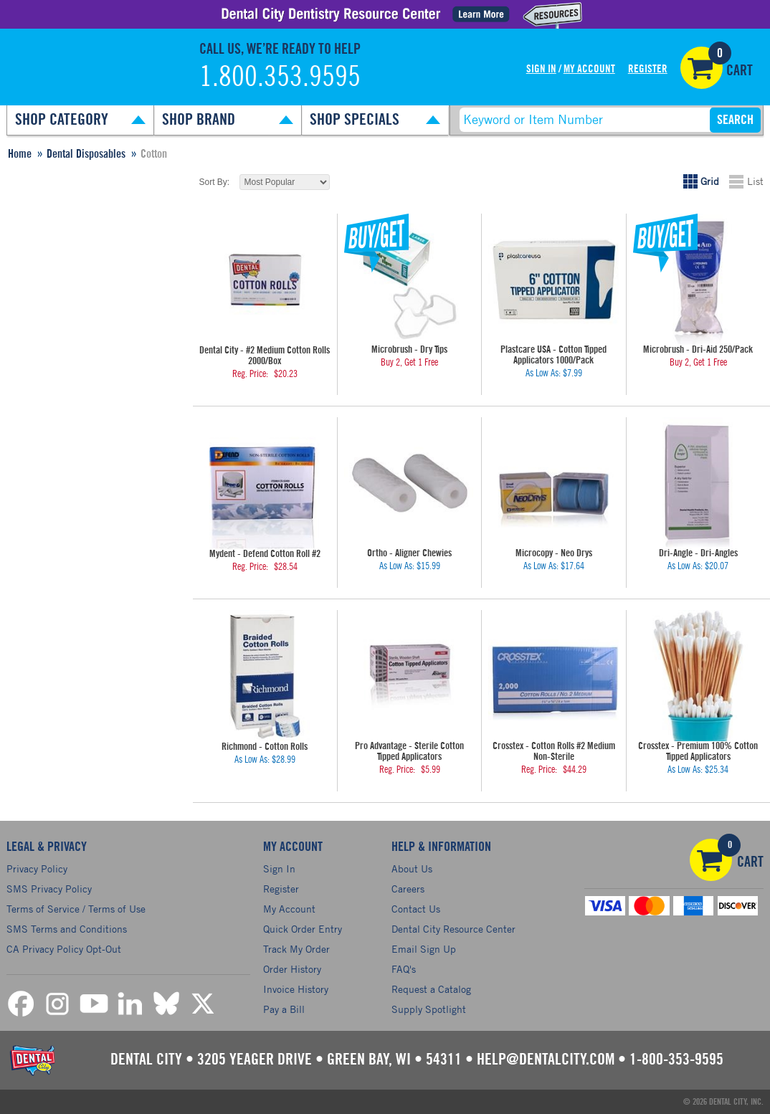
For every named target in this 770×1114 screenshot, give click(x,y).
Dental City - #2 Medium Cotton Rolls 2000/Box (264, 356)
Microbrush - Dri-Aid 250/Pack (698, 350)
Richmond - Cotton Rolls (265, 747)
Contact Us (415, 909)
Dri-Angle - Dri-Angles (698, 553)
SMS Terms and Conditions (66, 929)
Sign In (541, 69)
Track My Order (296, 949)
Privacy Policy (36, 868)
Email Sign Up (423, 949)
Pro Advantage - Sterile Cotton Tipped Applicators (409, 751)
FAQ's (403, 969)
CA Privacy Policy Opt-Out (63, 949)
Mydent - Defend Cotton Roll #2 (264, 554)
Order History (292, 969)
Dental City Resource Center (453, 929)
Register (647, 69)
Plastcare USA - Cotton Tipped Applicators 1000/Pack (553, 355)
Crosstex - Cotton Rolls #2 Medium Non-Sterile (554, 751)
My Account (589, 69)
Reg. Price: (250, 374)
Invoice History (295, 989)
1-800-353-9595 (676, 1059)
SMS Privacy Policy (49, 888)
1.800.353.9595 (280, 77)
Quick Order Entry (302, 929)
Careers (407, 888)
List (755, 181)
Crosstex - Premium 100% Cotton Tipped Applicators (698, 751)
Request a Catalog (431, 989)
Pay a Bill (284, 1009)
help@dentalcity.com (545, 1059)
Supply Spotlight (428, 1009)
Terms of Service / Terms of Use (76, 909)
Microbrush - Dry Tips (409, 350)
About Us (411, 868)
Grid (709, 181)
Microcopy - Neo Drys (553, 553)
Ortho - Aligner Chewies (409, 553)
